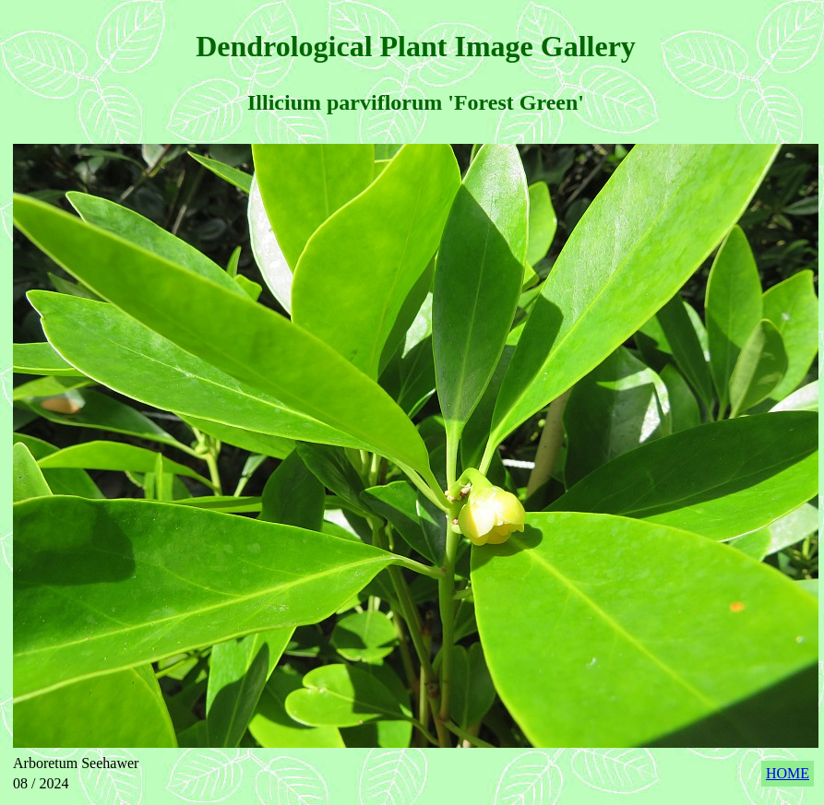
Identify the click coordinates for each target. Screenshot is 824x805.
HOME (787, 773)
